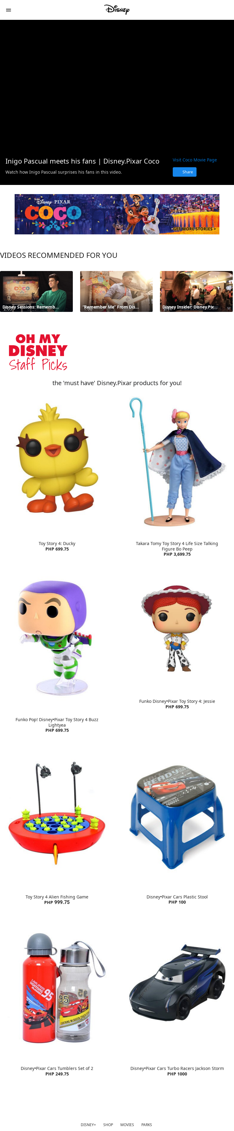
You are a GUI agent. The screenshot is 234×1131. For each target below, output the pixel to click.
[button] (8, 10)
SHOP (108, 1124)
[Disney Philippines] (117, 10)
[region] (117, 86)
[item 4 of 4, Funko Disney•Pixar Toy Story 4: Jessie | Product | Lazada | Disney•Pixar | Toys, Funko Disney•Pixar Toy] (177, 629)
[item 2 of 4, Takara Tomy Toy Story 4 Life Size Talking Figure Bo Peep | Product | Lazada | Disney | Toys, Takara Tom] (177, 462)
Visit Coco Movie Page (195, 159)
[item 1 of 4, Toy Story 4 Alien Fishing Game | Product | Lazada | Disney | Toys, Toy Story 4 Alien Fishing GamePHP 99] (57, 816)
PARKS (146, 1124)
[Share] (185, 172)
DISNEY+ (88, 1124)
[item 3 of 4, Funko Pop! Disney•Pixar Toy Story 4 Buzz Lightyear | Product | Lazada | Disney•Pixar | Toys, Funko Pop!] (57, 638)
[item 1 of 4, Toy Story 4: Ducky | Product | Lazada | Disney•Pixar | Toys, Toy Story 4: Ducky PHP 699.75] (57, 462)
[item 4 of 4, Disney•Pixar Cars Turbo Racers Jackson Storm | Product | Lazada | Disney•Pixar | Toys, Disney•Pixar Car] (177, 987)
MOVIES (127, 1124)
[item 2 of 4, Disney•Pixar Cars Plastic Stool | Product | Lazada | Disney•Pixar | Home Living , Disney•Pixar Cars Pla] (177, 816)
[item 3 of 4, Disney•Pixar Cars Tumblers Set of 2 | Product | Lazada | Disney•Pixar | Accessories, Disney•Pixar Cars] (57, 987)
